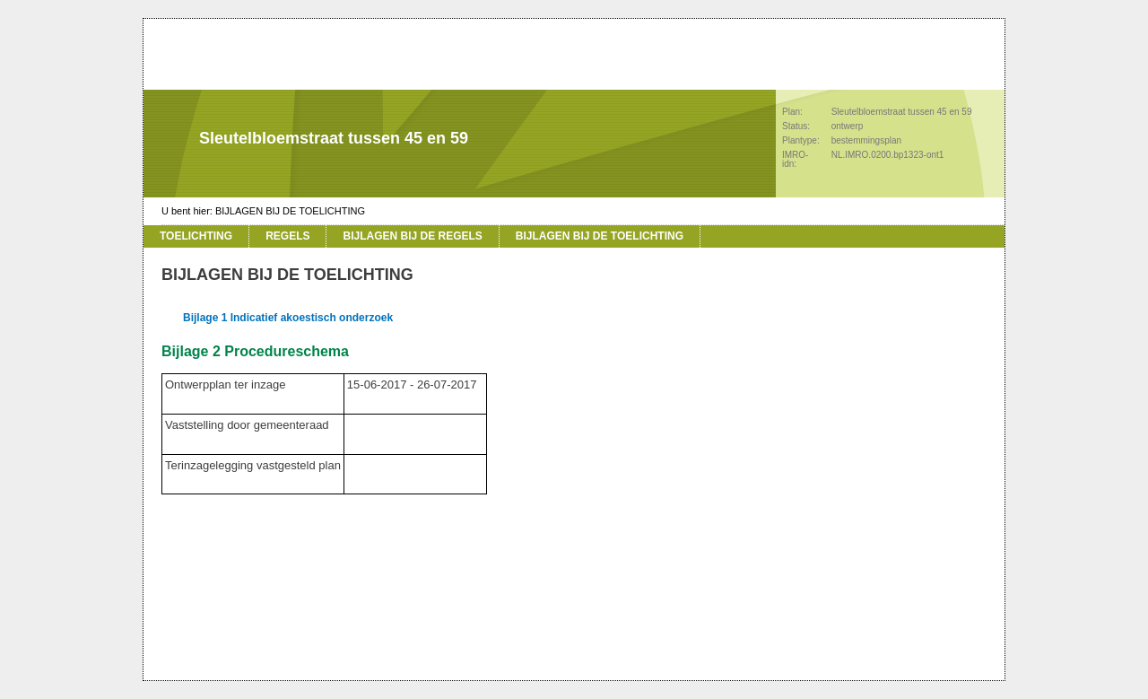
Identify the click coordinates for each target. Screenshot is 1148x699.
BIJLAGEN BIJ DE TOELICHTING (290, 210)
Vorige (122, 260)
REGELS (287, 236)
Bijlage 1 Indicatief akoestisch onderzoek (288, 317)
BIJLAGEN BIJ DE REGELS (412, 236)
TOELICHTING (196, 236)
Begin (122, 233)
